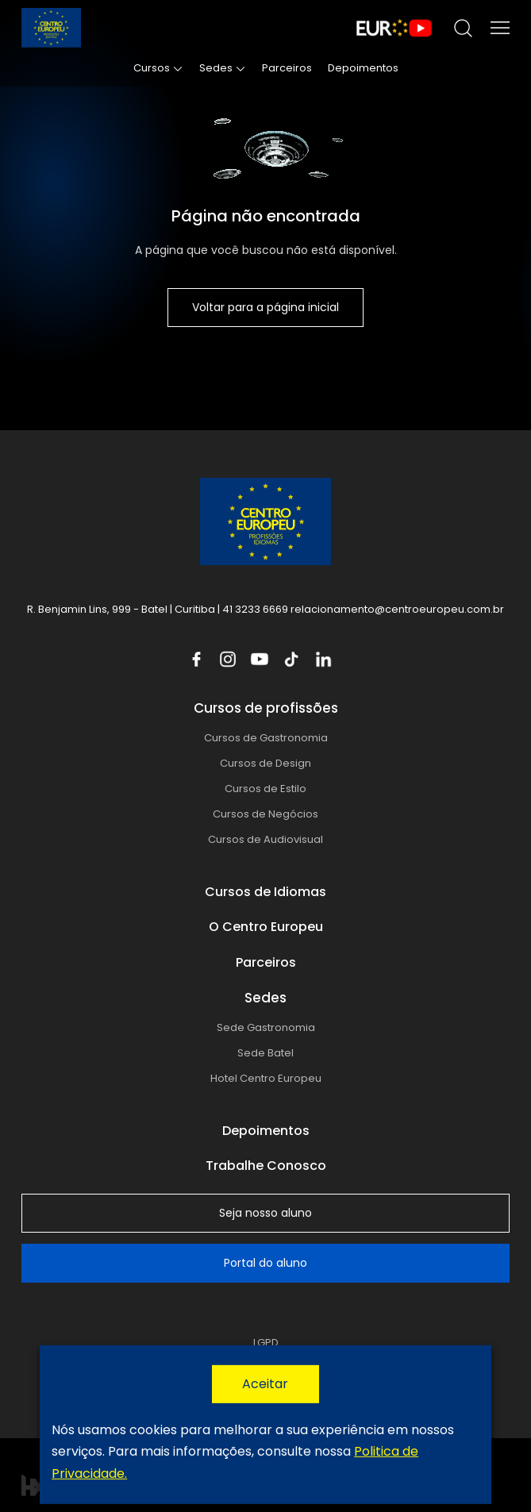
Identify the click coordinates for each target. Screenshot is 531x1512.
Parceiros (287, 67)
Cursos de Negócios (265, 813)
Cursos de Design (265, 763)
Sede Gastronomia (266, 1027)
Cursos (151, 67)
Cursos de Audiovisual (265, 839)
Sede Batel (265, 1052)
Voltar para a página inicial (265, 307)
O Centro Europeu (266, 926)
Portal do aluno (265, 1263)
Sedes (216, 67)
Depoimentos (363, 67)
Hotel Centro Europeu (265, 1078)
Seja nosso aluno (265, 1213)
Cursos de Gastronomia (266, 737)
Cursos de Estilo (265, 788)
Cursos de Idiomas (265, 891)
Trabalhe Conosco (266, 1165)
